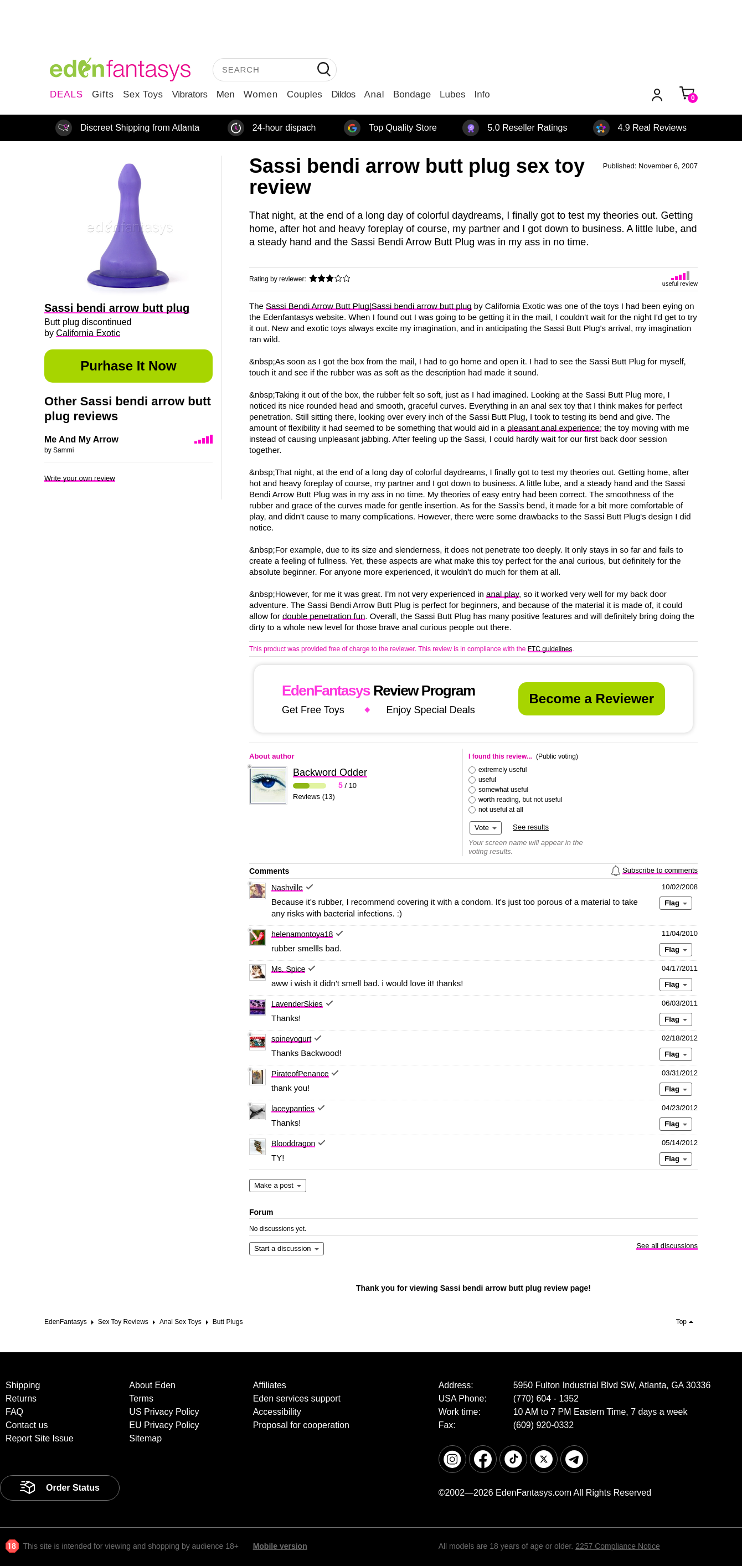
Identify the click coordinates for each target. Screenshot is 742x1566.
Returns (21, 1398)
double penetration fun (323, 616)
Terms (141, 1398)
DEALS (66, 94)
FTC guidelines (550, 649)
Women (261, 94)
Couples (304, 94)
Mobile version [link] (280, 1546)
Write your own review (79, 478)
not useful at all (500, 809)
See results (531, 827)
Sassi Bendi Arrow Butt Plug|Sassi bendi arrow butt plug (369, 306)
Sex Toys (143, 94)
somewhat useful (503, 790)
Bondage (412, 94)
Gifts (103, 94)
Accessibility (277, 1411)
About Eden (152, 1385)
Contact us (27, 1425)
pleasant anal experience (553, 427)
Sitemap (145, 1438)
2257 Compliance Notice (617, 1546)
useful (487, 780)
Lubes (452, 94)
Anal (374, 94)
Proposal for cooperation (301, 1425)
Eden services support (297, 1398)
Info (481, 94)
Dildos (343, 94)
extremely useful (502, 770)
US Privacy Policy (164, 1411)
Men (226, 94)
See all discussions (667, 1246)
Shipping (23, 1385)
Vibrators (190, 94)
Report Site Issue (40, 1438)
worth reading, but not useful (520, 799)
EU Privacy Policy (164, 1425)
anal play (502, 594)
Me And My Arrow (81, 439)
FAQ (14, 1411)
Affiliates (269, 1385)
